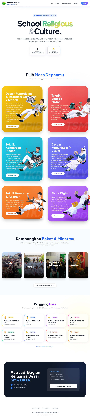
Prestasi (76, 3)
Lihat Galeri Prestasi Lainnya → (45, 346)
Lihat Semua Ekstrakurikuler (45, 285)
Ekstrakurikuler (66, 3)
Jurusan (57, 3)
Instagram (35, 408)
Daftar (84, 3)
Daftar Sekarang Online (63, 386)
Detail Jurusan (12, 126)
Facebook (45, 408)
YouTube (55, 408)
